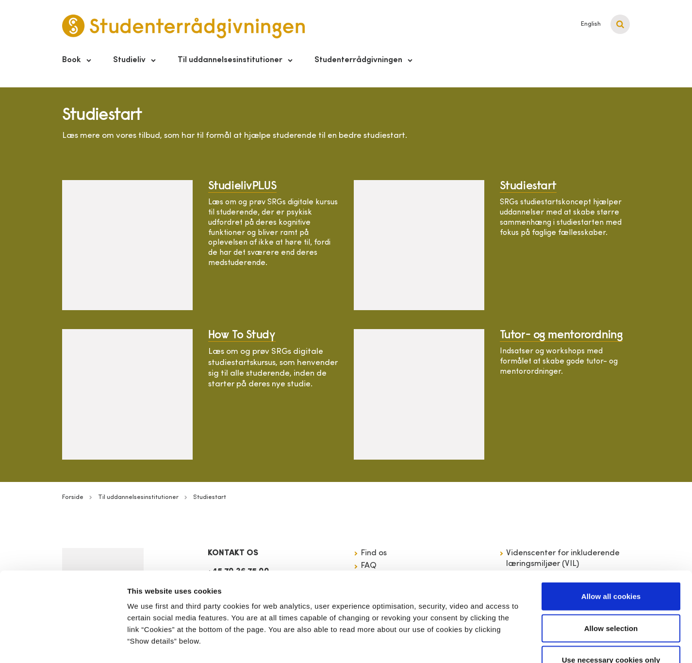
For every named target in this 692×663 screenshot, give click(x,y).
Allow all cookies (611, 535)
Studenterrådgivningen (358, 60)
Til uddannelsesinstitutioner (230, 60)
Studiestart (528, 186)
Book (71, 60)
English (591, 24)
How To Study (242, 335)
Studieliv (129, 60)
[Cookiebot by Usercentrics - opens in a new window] (62, 644)
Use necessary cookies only (611, 599)
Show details (509, 644)
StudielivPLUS (242, 186)
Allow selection (611, 568)
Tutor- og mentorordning (561, 335)
